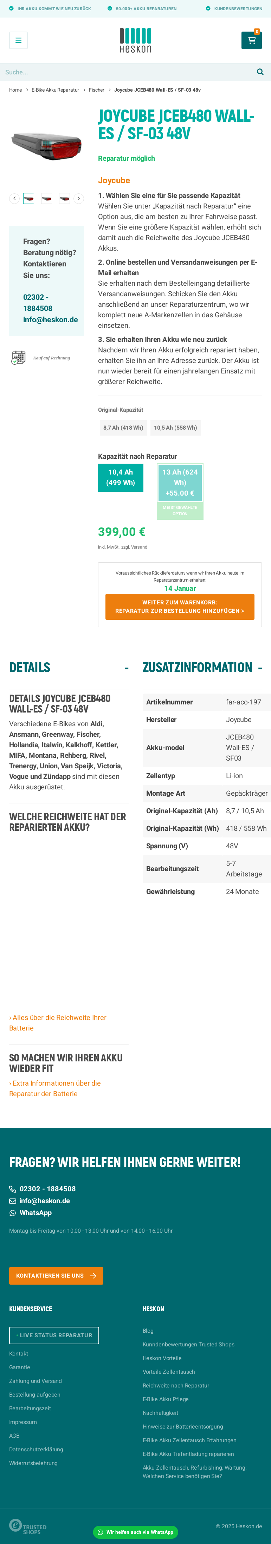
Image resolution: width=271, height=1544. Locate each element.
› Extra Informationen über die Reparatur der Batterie (55, 1088)
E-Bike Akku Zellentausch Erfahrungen (190, 1440)
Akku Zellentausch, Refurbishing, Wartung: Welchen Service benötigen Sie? (195, 1472)
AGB (14, 1436)
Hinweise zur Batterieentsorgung (183, 1427)
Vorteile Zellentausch (169, 1372)
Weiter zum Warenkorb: (180, 606)
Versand (139, 547)
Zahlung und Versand (35, 1381)
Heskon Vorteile (162, 1358)
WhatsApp (30, 1213)
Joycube (114, 180)
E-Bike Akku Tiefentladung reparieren (188, 1454)
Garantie (19, 1367)
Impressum (23, 1422)
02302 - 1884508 (37, 303)
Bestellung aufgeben (35, 1395)
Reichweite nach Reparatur (176, 1385)
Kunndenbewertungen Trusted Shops (188, 1344)
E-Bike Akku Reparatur (55, 90)
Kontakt (18, 1354)
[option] (46, 145)
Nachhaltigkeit (160, 1413)
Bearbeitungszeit (30, 1408)
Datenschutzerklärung (36, 1449)
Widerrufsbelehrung (33, 1463)
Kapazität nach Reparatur (137, 456)
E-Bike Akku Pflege (166, 1399)
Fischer (96, 90)
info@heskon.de (50, 319)
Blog (148, 1331)
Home (15, 90)
